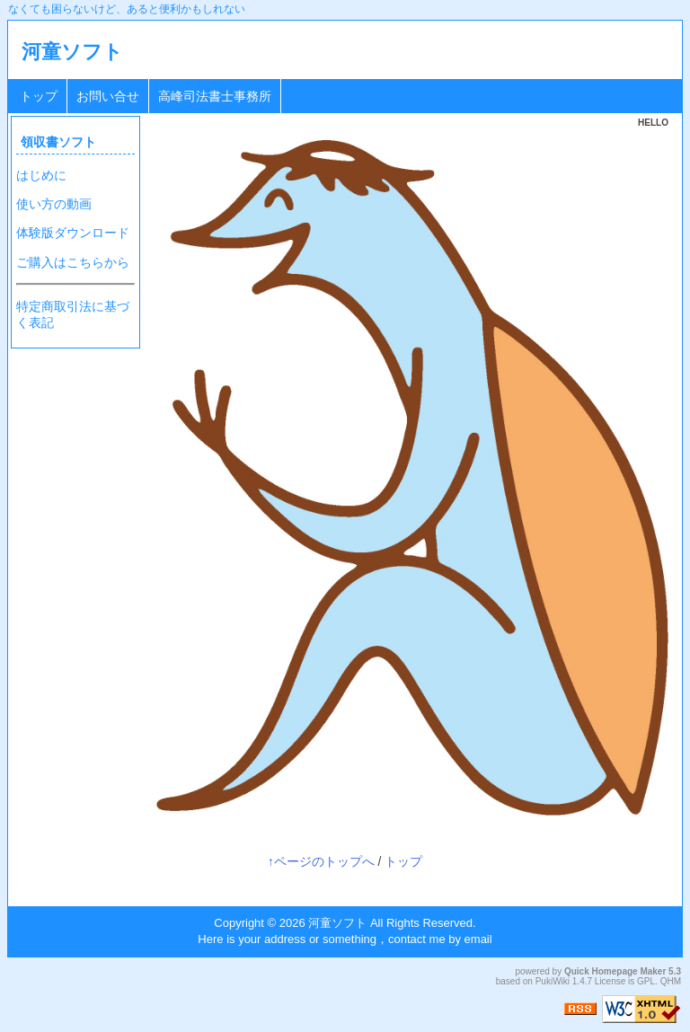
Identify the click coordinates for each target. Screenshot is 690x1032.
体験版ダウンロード (72, 232)
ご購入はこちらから (72, 262)
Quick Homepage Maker (615, 971)
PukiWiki (552, 981)
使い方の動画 (54, 204)
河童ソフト (72, 51)
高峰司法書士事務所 (214, 96)
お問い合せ (107, 96)
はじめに (41, 175)
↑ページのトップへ (321, 861)
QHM (670, 981)
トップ (39, 96)
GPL (646, 981)
